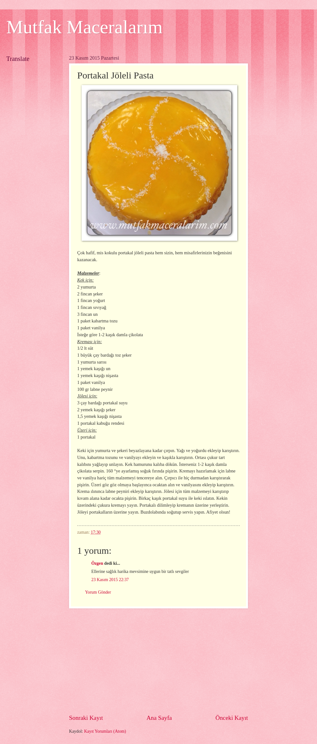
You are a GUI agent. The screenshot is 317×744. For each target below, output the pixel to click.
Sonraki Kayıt (86, 717)
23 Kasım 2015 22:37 (110, 579)
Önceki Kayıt (231, 717)
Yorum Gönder (98, 592)
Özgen (97, 563)
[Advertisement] (158, 661)
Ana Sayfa (159, 717)
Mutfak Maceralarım (84, 27)
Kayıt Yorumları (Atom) (105, 731)
